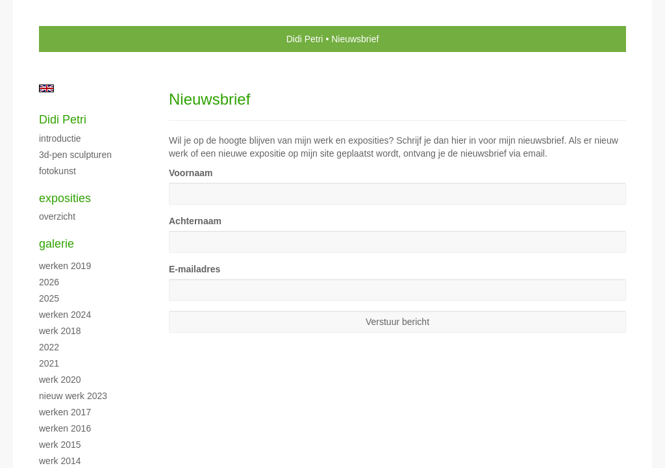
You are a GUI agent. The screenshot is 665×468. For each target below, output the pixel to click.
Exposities (65, 198)
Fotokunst (57, 171)
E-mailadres (194, 269)
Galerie (56, 243)
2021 (49, 363)
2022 (49, 347)
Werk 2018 (60, 331)
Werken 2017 (65, 412)
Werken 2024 (65, 314)
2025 (49, 298)
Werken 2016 (65, 428)
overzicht (57, 216)
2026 (49, 282)
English (46, 88)
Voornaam (190, 173)
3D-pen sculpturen (75, 155)
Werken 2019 (65, 266)
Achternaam (195, 221)
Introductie (60, 138)
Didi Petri (304, 39)
